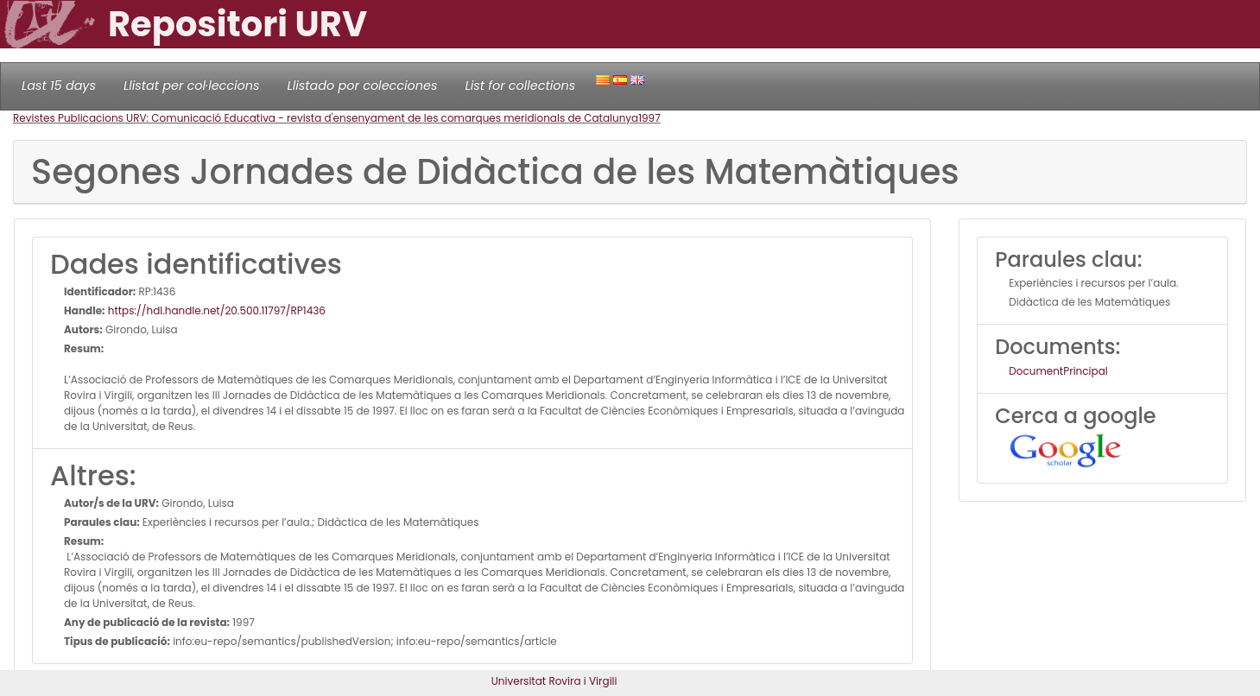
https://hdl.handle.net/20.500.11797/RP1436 (215, 310)
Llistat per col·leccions (191, 85)
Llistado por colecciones (363, 85)
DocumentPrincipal (1058, 371)
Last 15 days (59, 85)
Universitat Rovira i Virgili (554, 681)
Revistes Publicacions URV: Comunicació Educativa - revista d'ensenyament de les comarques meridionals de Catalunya (325, 118)
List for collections (520, 85)
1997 (649, 118)
